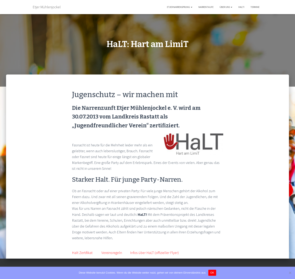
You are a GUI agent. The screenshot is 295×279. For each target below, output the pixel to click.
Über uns (226, 6)
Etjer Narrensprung (179, 6)
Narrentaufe (206, 6)
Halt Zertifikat (82, 252)
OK (212, 272)
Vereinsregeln (111, 252)
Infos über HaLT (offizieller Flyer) (154, 252)
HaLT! (241, 6)
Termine (255, 6)
